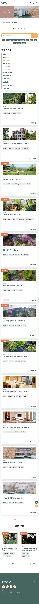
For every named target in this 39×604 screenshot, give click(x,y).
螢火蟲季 (9, 40)
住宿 (14, 40)
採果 (35, 40)
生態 (27, 40)
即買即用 (6, 57)
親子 (4, 40)
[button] (37, 3)
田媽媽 (23, 43)
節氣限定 (22, 40)
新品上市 (6, 54)
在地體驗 (7, 63)
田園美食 (7, 66)
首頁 (2, 22)
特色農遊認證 (17, 43)
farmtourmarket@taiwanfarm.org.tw (12, 591)
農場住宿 (7, 69)
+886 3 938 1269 (6, 595)
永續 (31, 40)
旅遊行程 (8, 22)
